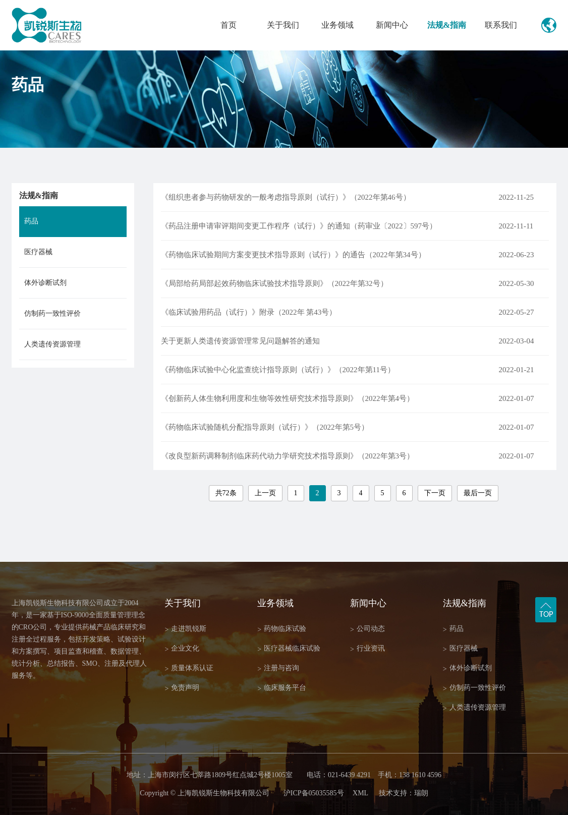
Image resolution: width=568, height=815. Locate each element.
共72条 (226, 493)
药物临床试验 (281, 629)
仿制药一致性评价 (52, 313)
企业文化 (181, 649)
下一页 (434, 493)
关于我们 (283, 25)
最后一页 (478, 493)
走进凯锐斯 (185, 629)
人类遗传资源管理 (52, 344)
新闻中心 (392, 25)
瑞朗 (421, 793)
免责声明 (181, 688)
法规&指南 (446, 25)
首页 (228, 25)
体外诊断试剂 (45, 282)
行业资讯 (367, 649)
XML (360, 793)
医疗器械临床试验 (288, 649)
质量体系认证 (188, 668)
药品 (31, 221)
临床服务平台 (281, 688)
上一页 (265, 493)
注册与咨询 (278, 668)
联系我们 (501, 25)
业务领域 (337, 25)
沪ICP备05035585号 (313, 793)
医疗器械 (38, 252)
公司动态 (367, 629)
